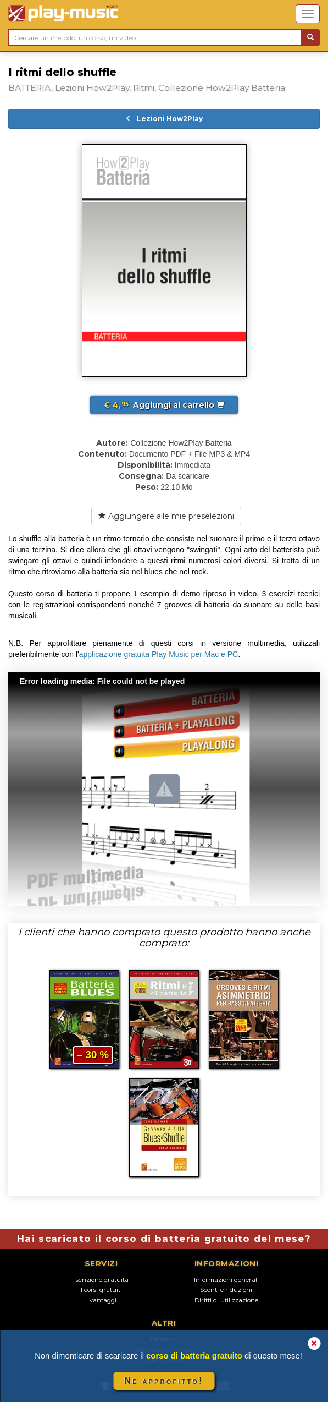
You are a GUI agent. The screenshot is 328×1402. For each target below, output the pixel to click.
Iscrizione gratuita (101, 1280)
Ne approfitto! (164, 1380)
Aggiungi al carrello (164, 405)
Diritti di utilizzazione (226, 1300)
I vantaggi (101, 1300)
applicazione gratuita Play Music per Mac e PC (158, 654)
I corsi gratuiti (101, 1290)
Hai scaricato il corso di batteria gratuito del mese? (164, 1238)
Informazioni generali (226, 1280)
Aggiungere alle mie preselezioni (166, 516)
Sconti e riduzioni (226, 1290)
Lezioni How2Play (164, 118)
